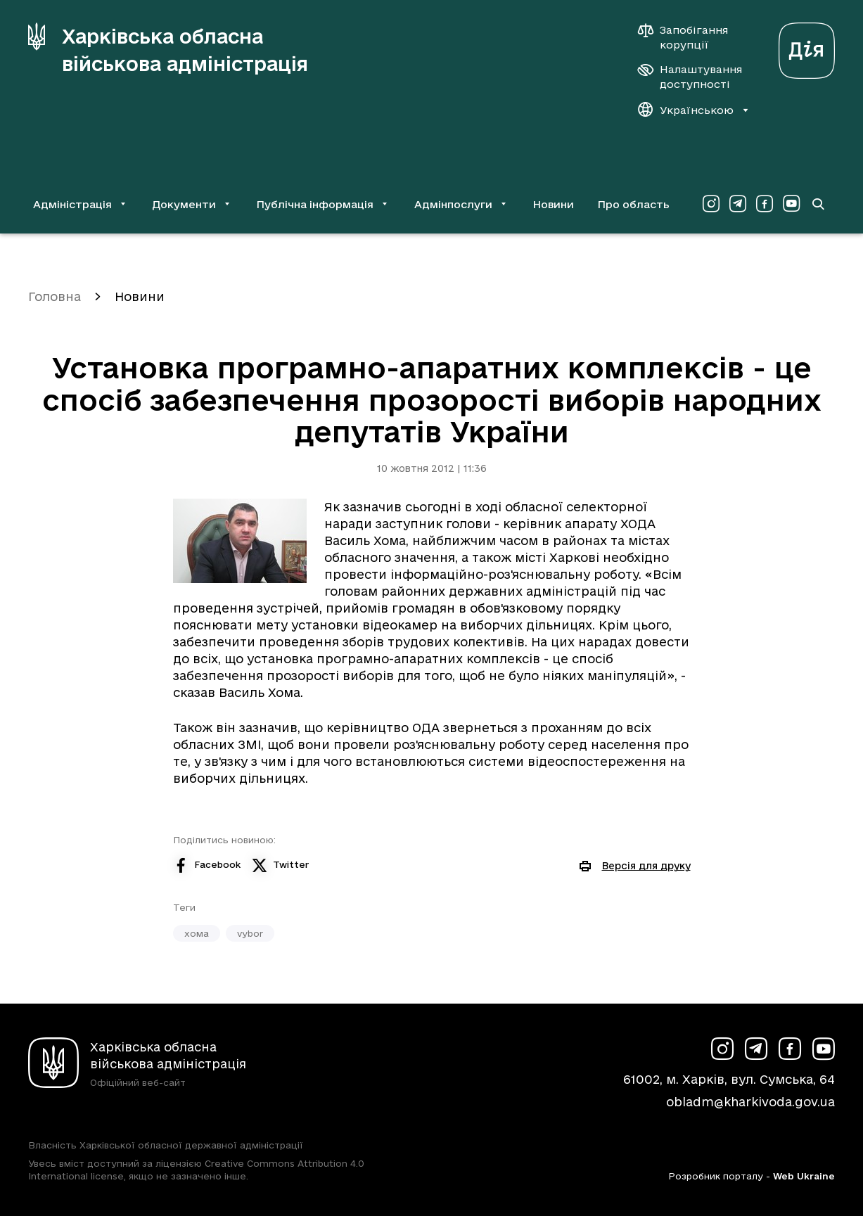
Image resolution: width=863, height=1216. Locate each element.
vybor (250, 933)
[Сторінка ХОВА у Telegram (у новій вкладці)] (737, 204)
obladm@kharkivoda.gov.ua (750, 1101)
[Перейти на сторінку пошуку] (818, 204)
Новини (553, 204)
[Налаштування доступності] (690, 76)
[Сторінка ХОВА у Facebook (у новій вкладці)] (764, 204)
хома (196, 933)
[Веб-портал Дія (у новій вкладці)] (807, 46)
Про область (633, 204)
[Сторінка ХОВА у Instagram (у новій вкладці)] (711, 204)
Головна (54, 296)
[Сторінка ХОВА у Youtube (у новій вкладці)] (791, 204)
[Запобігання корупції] (690, 37)
